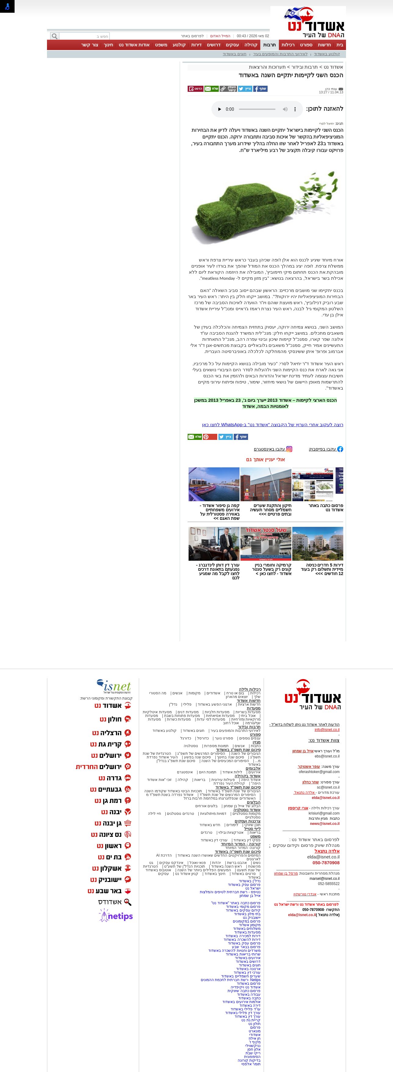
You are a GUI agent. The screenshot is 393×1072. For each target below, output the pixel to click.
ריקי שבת (253, 1053)
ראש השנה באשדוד (226, 866)
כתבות (256, 746)
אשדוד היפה (250, 780)
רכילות (288, 44)
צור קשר (89, 44)
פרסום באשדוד (248, 983)
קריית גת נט (251, 1020)
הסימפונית (252, 1057)
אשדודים (213, 693)
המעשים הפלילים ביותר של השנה (204, 870)
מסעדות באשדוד (247, 932)
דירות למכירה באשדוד (243, 936)
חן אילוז (255, 1038)
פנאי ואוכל (197, 863)
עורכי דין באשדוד (214, 840)
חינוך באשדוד (214, 874)
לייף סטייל (252, 828)
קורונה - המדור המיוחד (241, 844)
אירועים (254, 772)
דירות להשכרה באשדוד (242, 939)
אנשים (177, 693)
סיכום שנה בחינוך (230, 757)
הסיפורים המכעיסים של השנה (225, 761)
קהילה (251, 44)
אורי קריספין (298, 808)
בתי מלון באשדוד (247, 914)
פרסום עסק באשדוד (244, 885)
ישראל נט (253, 888)
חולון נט (254, 1024)
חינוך (108, 44)
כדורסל (203, 738)
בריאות (199, 780)
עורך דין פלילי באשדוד (242, 1013)
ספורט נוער (224, 738)
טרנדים (206, 832)
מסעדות (254, 708)
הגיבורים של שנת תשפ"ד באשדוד (234, 791)
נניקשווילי (253, 1046)
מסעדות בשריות (248, 712)
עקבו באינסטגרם (273, 448)
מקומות (194, 693)
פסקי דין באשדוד (247, 840)
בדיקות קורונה (249, 1060)
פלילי (187, 704)
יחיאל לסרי (326, 123)
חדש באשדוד (210, 825)
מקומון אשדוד (250, 925)
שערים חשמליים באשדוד (241, 976)
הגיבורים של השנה (246, 753)
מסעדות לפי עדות (211, 719)
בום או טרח (235, 693)
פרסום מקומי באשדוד (243, 907)
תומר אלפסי (251, 1064)
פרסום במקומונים (247, 921)
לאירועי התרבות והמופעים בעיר (280, 54)
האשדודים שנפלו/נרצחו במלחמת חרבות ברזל (220, 798)
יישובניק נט (251, 918)
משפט (161, 44)
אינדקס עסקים (171, 863)
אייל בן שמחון (250, 896)
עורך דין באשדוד (248, 1016)
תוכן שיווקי (252, 825)
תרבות (269, 44)
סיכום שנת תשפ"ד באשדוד (238, 787)
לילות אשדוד (232, 772)
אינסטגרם (185, 772)
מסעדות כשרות (179, 719)
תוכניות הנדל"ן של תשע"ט (184, 866)
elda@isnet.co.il (326, 798)
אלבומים (253, 768)
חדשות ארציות (249, 704)
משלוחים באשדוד (247, 928)
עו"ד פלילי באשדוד (245, 1009)
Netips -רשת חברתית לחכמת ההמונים (231, 980)
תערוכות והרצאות (267, 67)
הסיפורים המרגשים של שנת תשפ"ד (227, 795)
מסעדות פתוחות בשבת (182, 716)
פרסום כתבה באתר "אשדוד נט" (236, 903)
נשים (257, 863)
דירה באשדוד (250, 1005)
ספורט (306, 44)
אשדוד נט (332, 67)
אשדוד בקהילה (248, 776)
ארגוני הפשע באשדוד (215, 704)
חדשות (324, 44)
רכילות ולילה (250, 689)
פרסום (255, 1027)
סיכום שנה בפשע (197, 757)
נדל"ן (173, 704)
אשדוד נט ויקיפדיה (245, 987)
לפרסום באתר (192, 36)
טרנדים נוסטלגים (180, 813)
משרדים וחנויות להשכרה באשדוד (234, 950)
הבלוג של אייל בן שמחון (242, 806)
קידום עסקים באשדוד (243, 910)
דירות (196, 44)
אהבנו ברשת (237, 863)
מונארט (255, 1031)
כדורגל (185, 738)
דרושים (213, 44)
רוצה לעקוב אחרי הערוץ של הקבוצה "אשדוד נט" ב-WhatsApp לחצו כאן (272, 424)
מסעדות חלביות (217, 712)
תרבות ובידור (304, 67)
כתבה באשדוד (249, 998)
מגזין (257, 742)
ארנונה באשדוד (248, 969)
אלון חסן (254, 1049)
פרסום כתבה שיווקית (244, 991)
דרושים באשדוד (248, 961)
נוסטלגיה (191, 746)
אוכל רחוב (231, 723)
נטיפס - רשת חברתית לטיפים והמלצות (230, 892)
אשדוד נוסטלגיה (247, 810)
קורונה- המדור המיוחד (243, 848)
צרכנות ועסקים (248, 821)
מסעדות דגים (188, 712)
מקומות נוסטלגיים (246, 813)
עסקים (232, 44)
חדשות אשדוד (249, 700)
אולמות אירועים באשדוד (241, 1002)
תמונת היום (207, 772)
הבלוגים (254, 802)
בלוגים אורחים (206, 806)
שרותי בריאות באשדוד (243, 954)
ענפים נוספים (250, 738)
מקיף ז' (255, 1042)
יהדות (216, 863)
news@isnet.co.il (325, 824)
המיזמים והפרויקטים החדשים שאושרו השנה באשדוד (219, 855)
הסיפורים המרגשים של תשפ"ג (201, 753)
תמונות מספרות (216, 746)
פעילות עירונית (223, 780)
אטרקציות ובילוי (230, 832)
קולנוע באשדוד (327, 54)
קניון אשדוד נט (186, 874)
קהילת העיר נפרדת (229, 783)
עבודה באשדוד (248, 994)
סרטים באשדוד (243, 874)
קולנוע (179, 44)
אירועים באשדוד (248, 958)
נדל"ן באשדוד (250, 881)
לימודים (231, 825)
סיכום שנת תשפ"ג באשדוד (238, 749)
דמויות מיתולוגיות (213, 813)
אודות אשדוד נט (134, 44)
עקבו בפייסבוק (326, 448)
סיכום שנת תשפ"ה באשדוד (238, 851)
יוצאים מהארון (237, 697)
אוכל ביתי (248, 716)
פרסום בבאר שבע (246, 947)
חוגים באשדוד (235, 54)
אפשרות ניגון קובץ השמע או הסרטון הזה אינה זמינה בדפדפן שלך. (257, 109)
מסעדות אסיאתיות (220, 716)
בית (340, 44)
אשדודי (255, 1035)
